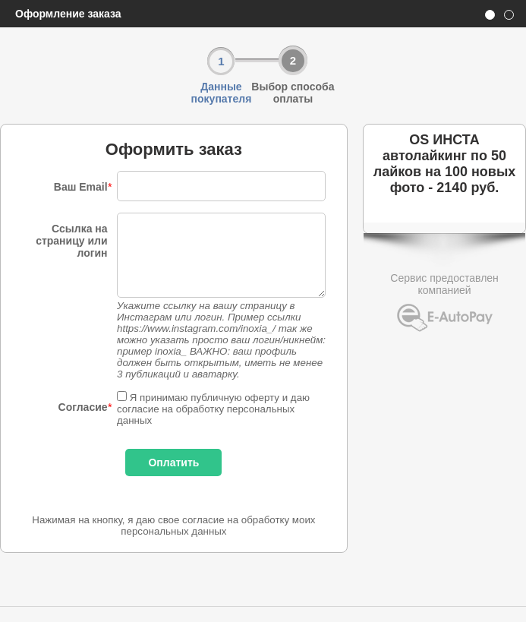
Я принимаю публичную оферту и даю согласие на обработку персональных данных (213, 409)
